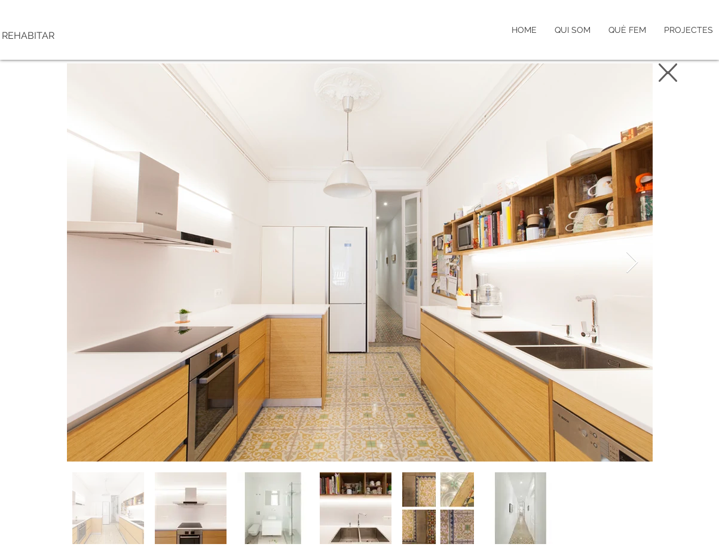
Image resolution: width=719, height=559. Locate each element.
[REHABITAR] (79, 36)
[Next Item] (632, 262)
